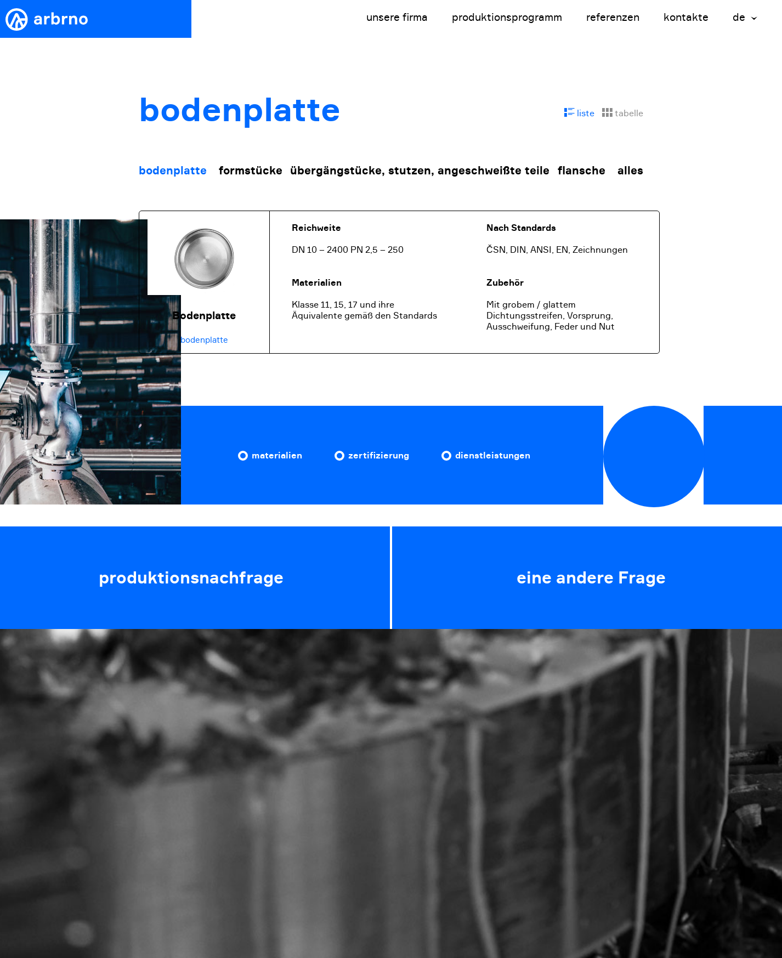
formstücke (250, 170)
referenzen (612, 17)
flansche (581, 170)
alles (630, 170)
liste (579, 112)
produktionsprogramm (507, 17)
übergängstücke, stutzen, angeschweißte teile (419, 170)
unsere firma (397, 17)
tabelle (622, 112)
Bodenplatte (204, 315)
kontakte (686, 17)
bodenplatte (173, 170)
